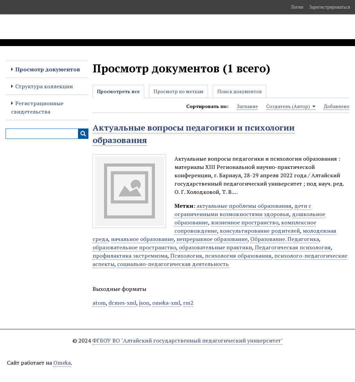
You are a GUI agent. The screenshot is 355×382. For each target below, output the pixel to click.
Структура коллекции (44, 86)
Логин (297, 7)
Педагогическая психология (293, 247)
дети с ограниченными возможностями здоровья (242, 210)
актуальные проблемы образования (244, 206)
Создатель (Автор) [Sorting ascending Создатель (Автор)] (290, 106)
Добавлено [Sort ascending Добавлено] (336, 106)
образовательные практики (215, 247)
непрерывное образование (212, 239)
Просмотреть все (118, 91)
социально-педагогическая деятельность (173, 264)
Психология (186, 255)
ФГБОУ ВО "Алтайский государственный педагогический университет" (187, 340)
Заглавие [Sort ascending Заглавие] (247, 106)
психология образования (238, 255)
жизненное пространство (244, 222)
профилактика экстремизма (130, 255)
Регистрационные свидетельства (37, 107)
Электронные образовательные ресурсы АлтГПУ (129, 26)
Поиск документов (239, 91)
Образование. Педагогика (284, 239)
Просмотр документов (47, 69)
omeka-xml (166, 303)
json (144, 303)
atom (99, 303)
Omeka (62, 362)
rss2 (188, 303)
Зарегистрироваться (329, 7)
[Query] (47, 133)
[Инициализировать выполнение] (83, 133)
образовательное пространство (134, 247)
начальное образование (142, 239)
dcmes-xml (122, 303)
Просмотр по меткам (179, 91)
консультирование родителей (260, 230)
